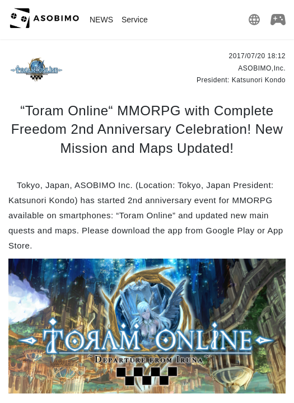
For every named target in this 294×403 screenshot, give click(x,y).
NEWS (101, 19)
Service (135, 19)
